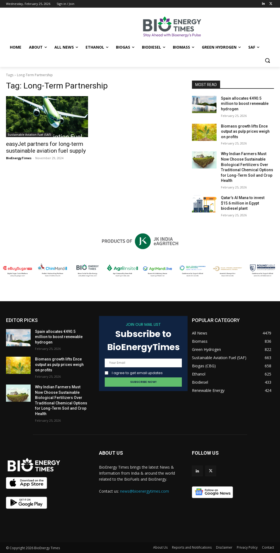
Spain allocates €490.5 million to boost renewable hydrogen (245, 103)
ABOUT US (111, 453)
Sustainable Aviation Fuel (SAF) (29, 135)
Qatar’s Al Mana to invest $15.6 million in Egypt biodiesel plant (242, 203)
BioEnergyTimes (18, 158)
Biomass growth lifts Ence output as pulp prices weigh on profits (245, 131)
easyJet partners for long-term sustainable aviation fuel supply (46, 147)
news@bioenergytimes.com (144, 491)
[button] (267, 60)
